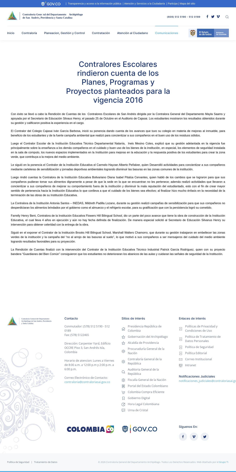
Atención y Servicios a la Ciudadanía (144, 3)
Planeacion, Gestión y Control (64, 33)
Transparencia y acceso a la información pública (94, 3)
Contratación (101, 33)
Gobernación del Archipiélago (148, 337)
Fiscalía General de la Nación (147, 380)
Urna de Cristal (138, 410)
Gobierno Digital (139, 398)
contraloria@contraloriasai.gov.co (87, 382)
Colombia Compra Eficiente (146, 392)
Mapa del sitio (187, 3)
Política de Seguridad (18, 462)
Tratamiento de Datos (45, 462)
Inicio (10, 33)
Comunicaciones (166, 33)
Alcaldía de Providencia (143, 343)
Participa (172, 3)
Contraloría (29, 33)
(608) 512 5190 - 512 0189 (183, 16)
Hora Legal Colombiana (143, 404)
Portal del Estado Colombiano (148, 386)
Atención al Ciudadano (132, 33)
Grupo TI (223, 462)
